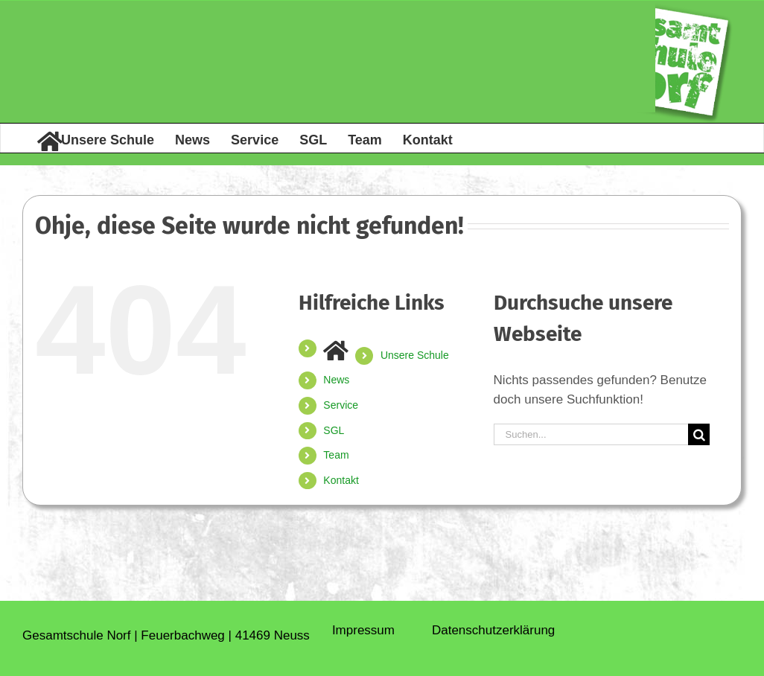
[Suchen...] (591, 434)
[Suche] (699, 434)
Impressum (363, 630)
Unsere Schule (415, 355)
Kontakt (340, 480)
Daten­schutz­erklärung (493, 630)
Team (335, 455)
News (336, 380)
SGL (333, 430)
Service (340, 405)
